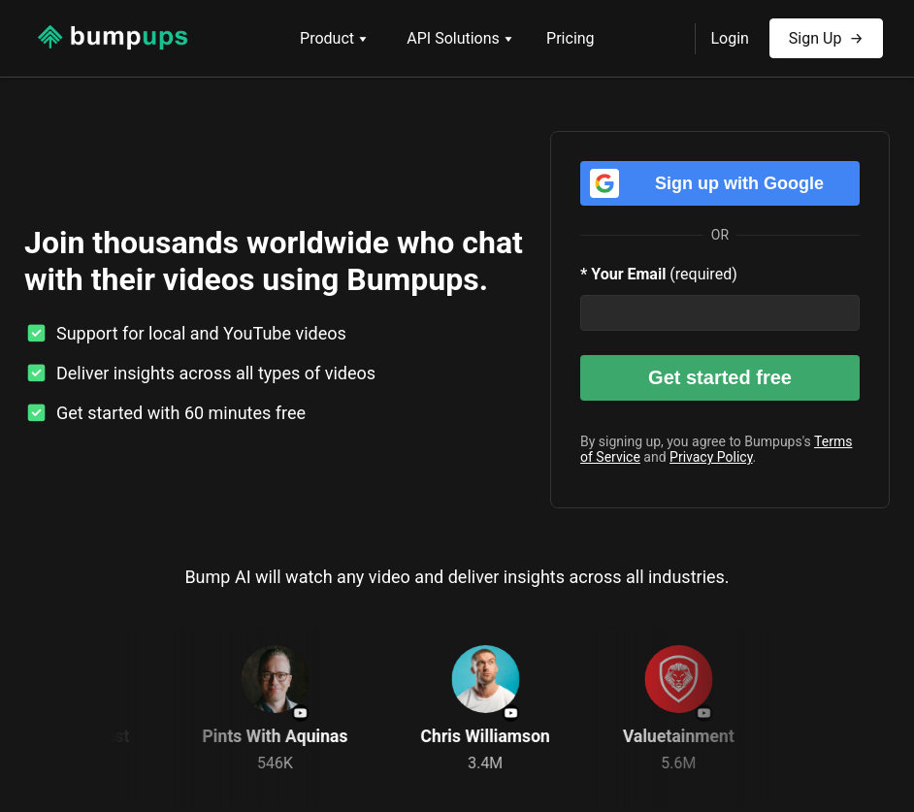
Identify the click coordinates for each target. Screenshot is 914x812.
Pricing (570, 38)
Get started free (720, 377)
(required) (658, 274)
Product (334, 38)
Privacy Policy (710, 457)
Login (729, 38)
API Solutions (460, 38)
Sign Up (826, 33)
